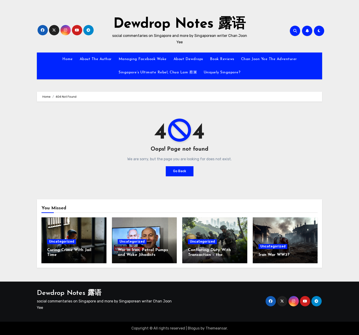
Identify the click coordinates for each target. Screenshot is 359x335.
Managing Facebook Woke (143, 59)
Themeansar (216, 328)
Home (67, 59)
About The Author (96, 59)
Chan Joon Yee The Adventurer (269, 59)
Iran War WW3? (273, 255)
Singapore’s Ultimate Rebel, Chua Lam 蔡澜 (158, 72)
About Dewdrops (188, 59)
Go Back (179, 171)
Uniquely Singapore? (222, 72)
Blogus (194, 328)
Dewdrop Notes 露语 (179, 24)
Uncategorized (61, 242)
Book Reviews (222, 59)
